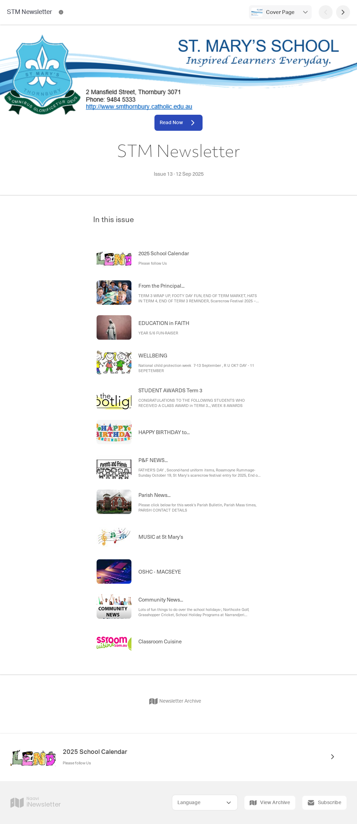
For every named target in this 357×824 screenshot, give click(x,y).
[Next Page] (343, 12)
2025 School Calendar (95, 752)
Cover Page (280, 12)
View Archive (270, 802)
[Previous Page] (326, 12)
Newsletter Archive (175, 701)
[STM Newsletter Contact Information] (61, 12)
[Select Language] (204, 802)
